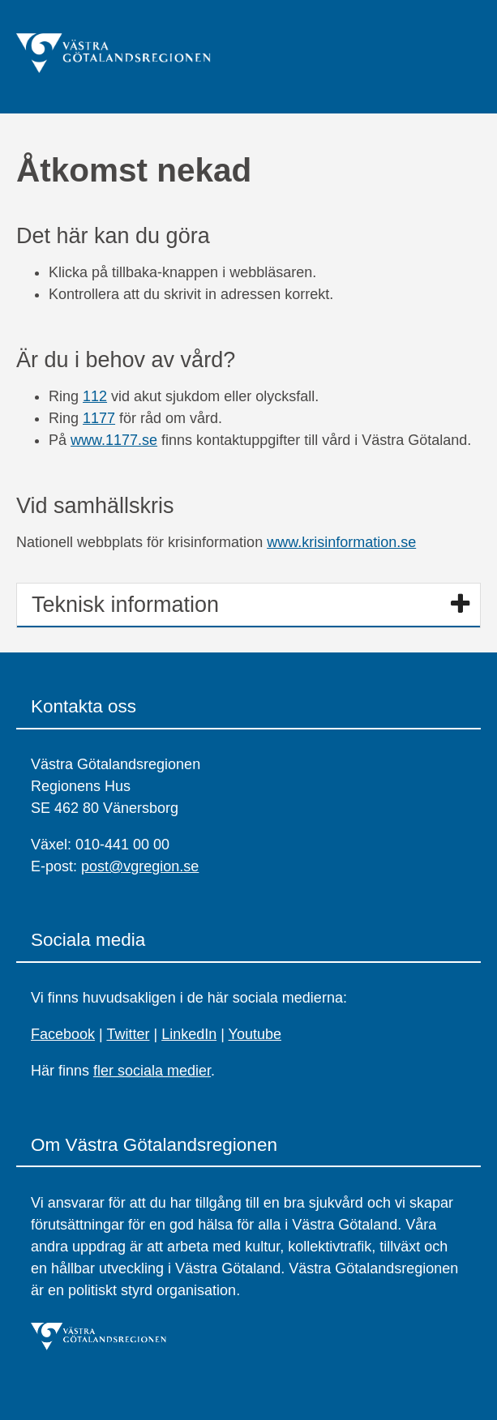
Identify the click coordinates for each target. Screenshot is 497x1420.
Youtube (255, 1034)
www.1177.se (114, 440)
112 (95, 396)
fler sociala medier (152, 1071)
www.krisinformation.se (341, 542)
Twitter (127, 1034)
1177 (99, 418)
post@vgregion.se (140, 866)
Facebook (63, 1034)
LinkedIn (188, 1034)
